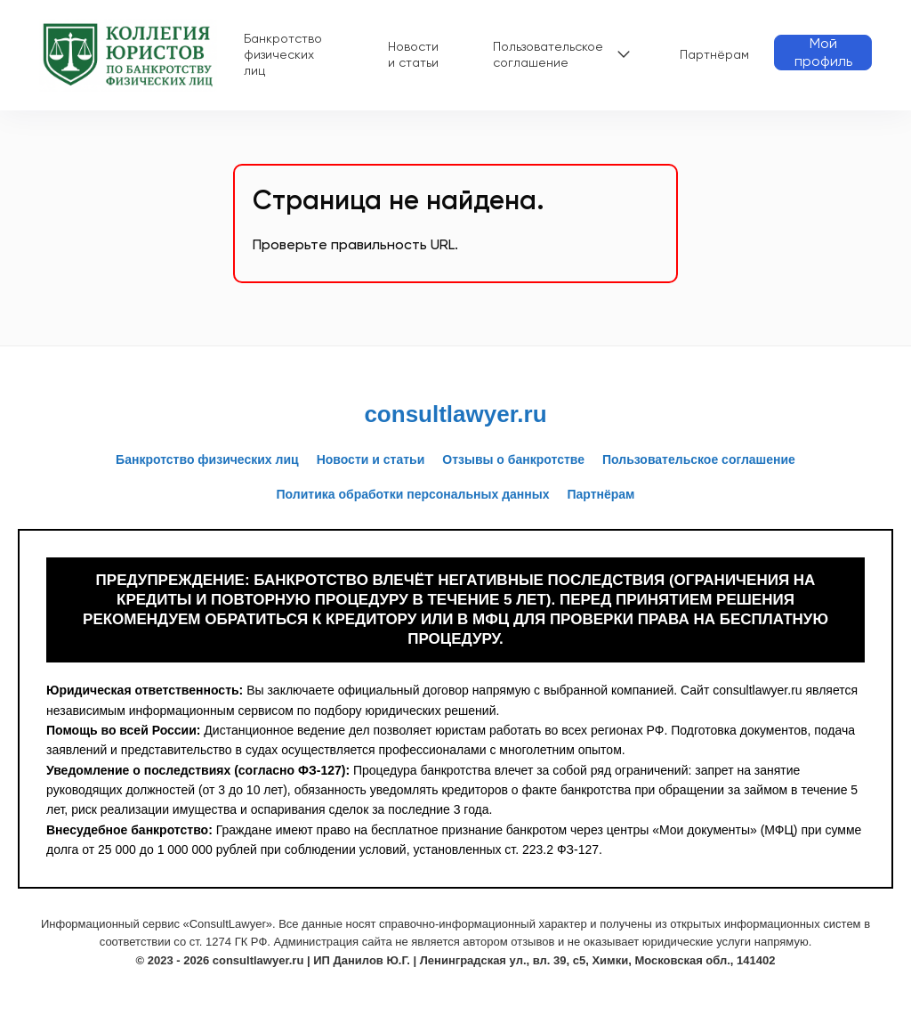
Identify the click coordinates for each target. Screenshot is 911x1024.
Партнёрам (714, 54)
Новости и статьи (413, 54)
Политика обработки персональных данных (413, 494)
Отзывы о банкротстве (513, 459)
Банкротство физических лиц (283, 54)
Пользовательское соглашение (548, 54)
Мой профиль (823, 52)
